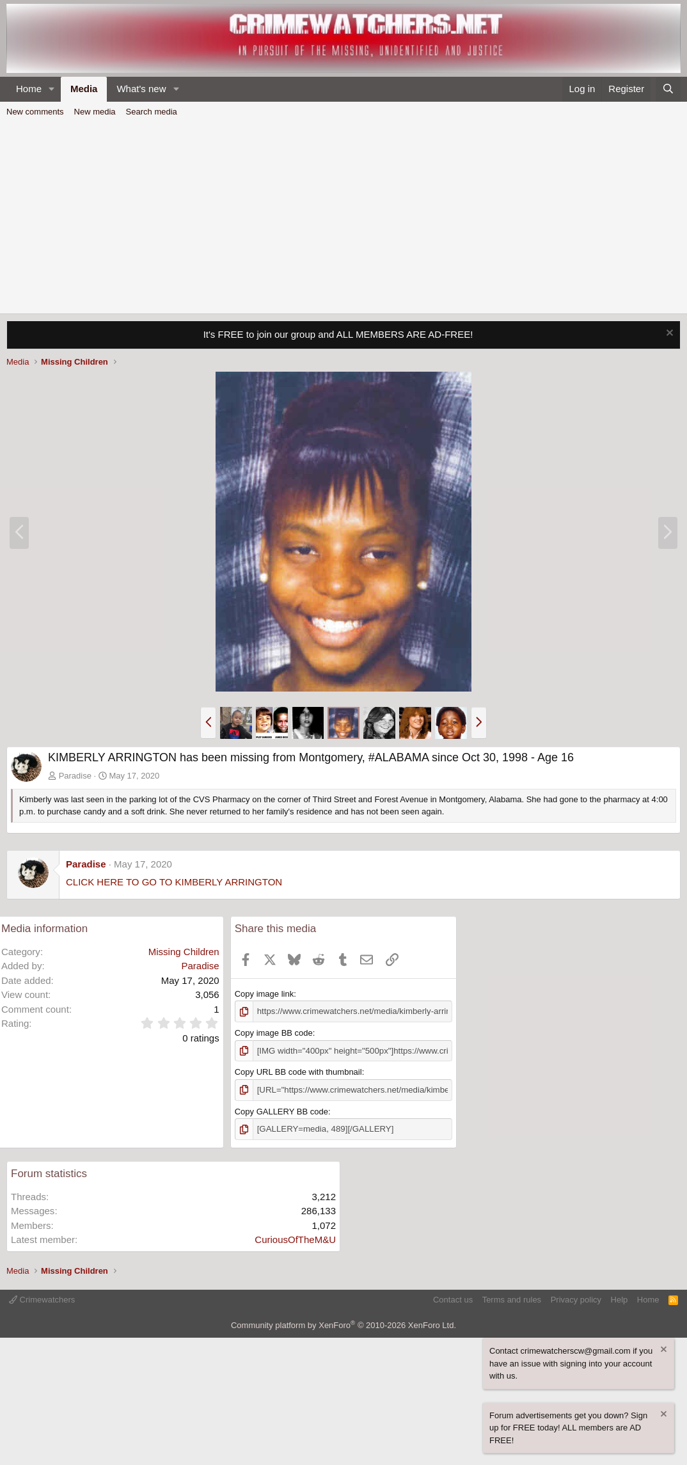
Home (29, 88)
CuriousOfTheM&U (295, 1238)
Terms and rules (511, 1299)
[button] (52, 89)
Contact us (453, 1299)
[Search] (668, 89)
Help (619, 1299)
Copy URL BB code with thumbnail (298, 1072)
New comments (35, 111)
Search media (151, 111)
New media (95, 111)
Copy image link (264, 994)
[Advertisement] (343, 217)
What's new (141, 88)
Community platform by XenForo (343, 1324)
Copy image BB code (274, 1033)
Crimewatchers (42, 1299)
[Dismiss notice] (668, 334)
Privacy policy (576, 1299)
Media (84, 88)
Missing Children (183, 951)
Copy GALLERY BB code (281, 1111)
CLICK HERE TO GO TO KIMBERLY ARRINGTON (174, 881)
